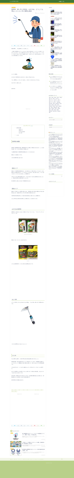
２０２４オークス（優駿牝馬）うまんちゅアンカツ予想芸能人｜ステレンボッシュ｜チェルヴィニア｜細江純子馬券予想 (55, 157)
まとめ (18, 135)
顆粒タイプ (21, 130)
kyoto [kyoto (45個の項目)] (55, 97)
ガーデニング (13, 7)
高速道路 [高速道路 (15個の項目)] (59, 111)
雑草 (16, 391)
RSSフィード (52, 132)
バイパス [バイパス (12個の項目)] (56, 101)
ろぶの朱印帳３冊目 (14, 1)
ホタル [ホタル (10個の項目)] (59, 101)
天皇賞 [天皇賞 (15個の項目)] (54, 106)
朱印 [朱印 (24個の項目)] (52, 107)
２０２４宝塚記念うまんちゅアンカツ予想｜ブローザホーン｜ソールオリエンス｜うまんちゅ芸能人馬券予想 (56, 77)
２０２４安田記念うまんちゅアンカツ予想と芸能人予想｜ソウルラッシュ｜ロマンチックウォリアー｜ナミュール (56, 82)
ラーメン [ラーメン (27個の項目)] (55, 102)
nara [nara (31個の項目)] (58, 97)
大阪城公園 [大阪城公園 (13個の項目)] (51, 106)
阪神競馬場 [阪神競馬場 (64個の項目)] (51, 111)
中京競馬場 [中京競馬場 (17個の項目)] (59, 102)
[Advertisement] (28, 116)
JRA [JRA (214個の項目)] (50, 97)
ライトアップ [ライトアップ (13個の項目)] (51, 102)
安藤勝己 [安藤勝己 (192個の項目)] (60, 106)
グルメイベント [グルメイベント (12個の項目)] (51, 101)
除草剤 (13, 391)
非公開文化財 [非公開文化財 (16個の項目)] (55, 111)
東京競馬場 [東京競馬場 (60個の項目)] (56, 107)
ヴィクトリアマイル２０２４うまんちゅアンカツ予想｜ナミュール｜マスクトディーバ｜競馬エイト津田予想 (55, 164)
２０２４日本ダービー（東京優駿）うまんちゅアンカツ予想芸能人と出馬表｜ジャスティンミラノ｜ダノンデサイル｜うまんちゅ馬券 (56, 88)
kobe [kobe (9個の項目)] (52, 97)
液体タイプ (21, 129)
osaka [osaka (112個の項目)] (61, 97)
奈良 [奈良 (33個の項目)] (57, 106)
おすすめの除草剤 (22, 131)
